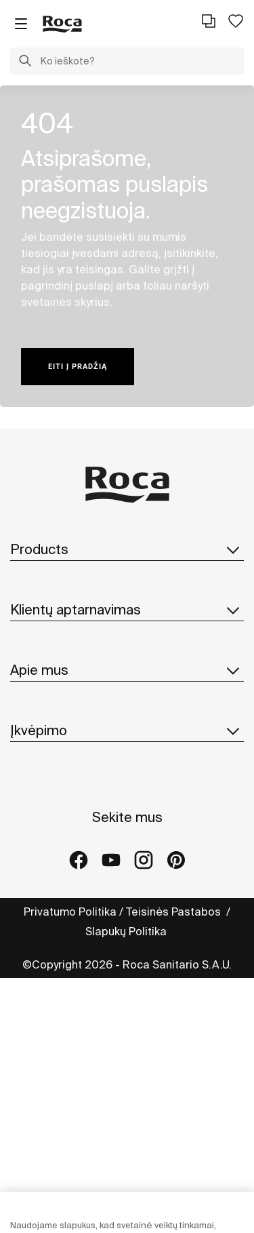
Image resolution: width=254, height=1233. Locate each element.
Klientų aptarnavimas (127, 610)
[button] (25, 62)
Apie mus (127, 670)
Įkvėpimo (127, 730)
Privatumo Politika (70, 911)
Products (127, 549)
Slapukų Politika (127, 931)
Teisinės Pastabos (175, 911)
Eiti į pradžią (77, 366)
